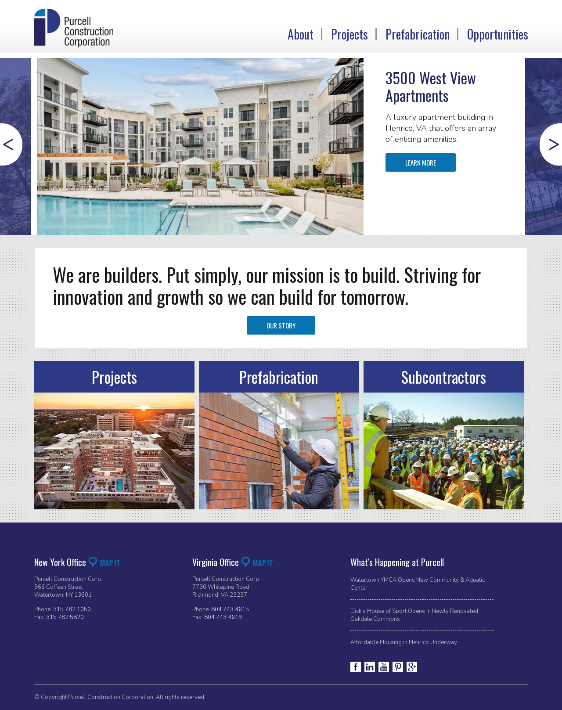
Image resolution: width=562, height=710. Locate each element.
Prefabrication (417, 34)
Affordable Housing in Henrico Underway (403, 642)
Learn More (420, 162)
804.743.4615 (230, 609)
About (300, 34)
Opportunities (497, 34)
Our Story (281, 325)
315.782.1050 (72, 609)
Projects (349, 34)
